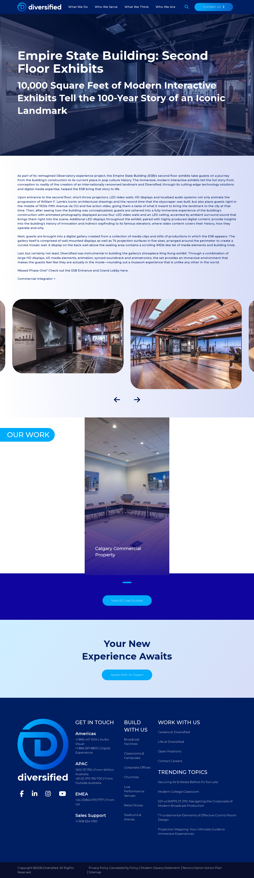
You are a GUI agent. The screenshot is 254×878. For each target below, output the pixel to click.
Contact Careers (170, 761)
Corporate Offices (137, 767)
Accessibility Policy (124, 868)
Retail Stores (133, 805)
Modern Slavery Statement (160, 868)
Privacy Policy (98, 868)
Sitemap (95, 872)
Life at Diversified (171, 741)
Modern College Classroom (178, 791)
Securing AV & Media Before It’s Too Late (188, 782)
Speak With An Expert (127, 675)
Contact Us (212, 7)
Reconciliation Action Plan (202, 868)
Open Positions (169, 751)
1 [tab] (127, 582)
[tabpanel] (127, 496)
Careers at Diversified (174, 732)
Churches (131, 777)
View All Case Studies (127, 600)
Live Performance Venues (134, 791)
